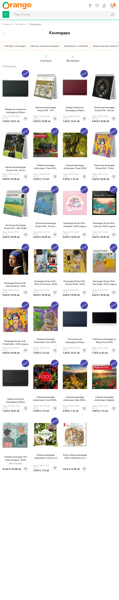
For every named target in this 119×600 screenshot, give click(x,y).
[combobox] (60, 14)
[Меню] (5, 14)
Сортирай (45, 58)
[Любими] (97, 5)
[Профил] (104, 5)
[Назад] (4, 33)
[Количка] (113, 5)
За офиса (20, 24)
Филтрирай (72, 58)
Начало (6, 24)
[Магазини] (90, 5)
